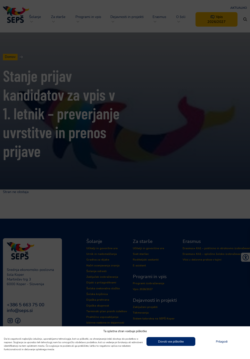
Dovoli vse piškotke (171, 342)
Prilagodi (222, 342)
